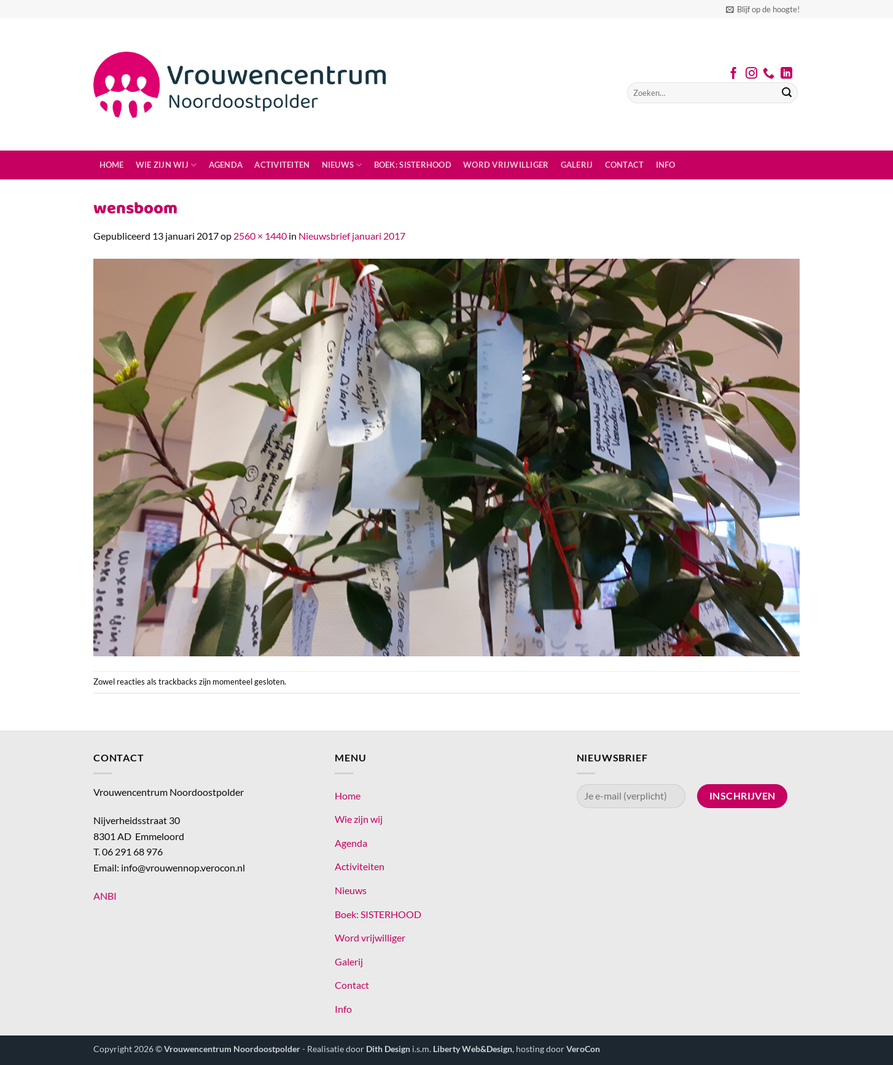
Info (666, 165)
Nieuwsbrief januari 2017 (351, 236)
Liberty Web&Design (472, 1048)
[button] (763, 9)
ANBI (105, 896)
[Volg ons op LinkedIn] (786, 74)
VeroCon (583, 1048)
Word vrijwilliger (505, 165)
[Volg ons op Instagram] (751, 74)
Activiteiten (282, 165)
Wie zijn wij (166, 165)
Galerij (577, 165)
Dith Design (388, 1048)
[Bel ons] (768, 74)
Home (111, 165)
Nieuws (342, 165)
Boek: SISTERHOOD (412, 165)
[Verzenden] (786, 92)
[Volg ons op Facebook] (733, 74)
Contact (624, 165)
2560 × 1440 (260, 236)
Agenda (226, 165)
